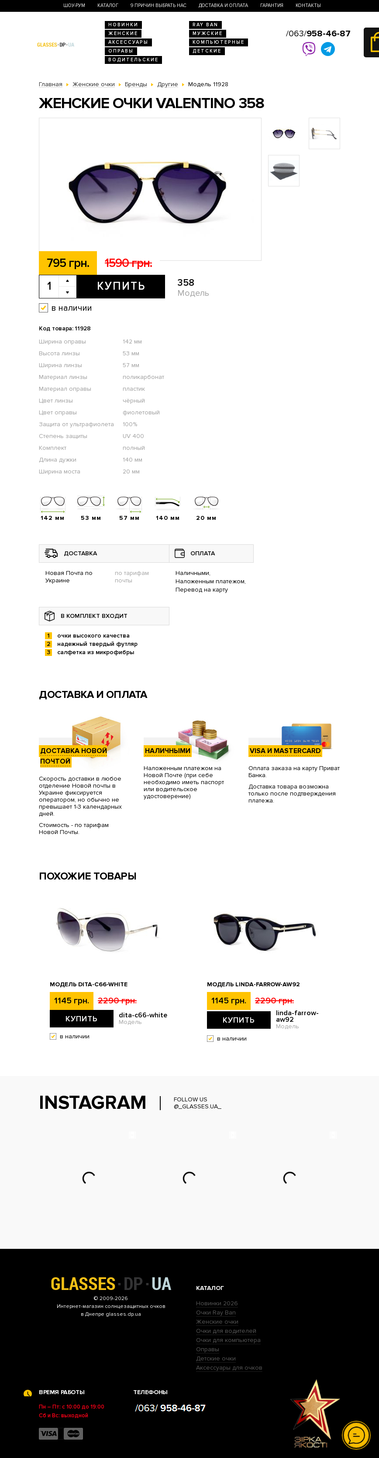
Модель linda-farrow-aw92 (253, 984)
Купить (121, 286)
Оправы (121, 51)
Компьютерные (219, 42)
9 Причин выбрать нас (158, 5)
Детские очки (216, 1358)
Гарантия (271, 5)
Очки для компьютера (228, 1340)
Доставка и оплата (223, 5)
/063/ (318, 33)
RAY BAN (205, 25)
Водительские (133, 60)
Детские (207, 51)
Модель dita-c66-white (88, 984)
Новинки (123, 25)
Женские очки (217, 1321)
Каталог (107, 5)
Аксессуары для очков (229, 1367)
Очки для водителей (226, 1331)
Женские (123, 33)
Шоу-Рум (74, 5)
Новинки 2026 (217, 1303)
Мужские (208, 33)
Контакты (308, 5)
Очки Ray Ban (216, 1312)
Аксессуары (128, 42)
